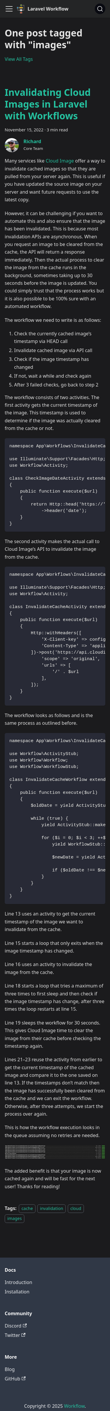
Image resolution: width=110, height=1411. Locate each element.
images (14, 1218)
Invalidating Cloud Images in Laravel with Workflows (48, 104)
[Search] (100, 9)
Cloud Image (60, 161)
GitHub (15, 1378)
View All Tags (19, 59)
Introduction (18, 1282)
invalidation (51, 1208)
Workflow (74, 1406)
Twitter (15, 1335)
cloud (75, 1208)
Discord (16, 1326)
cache (27, 1208)
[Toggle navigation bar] (9, 8)
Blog (10, 1369)
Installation (17, 1291)
